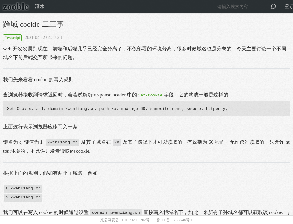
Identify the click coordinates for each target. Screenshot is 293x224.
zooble (16, 6)
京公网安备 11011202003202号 (124, 220)
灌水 (40, 6)
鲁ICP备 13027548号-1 (175, 220)
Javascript (12, 37)
